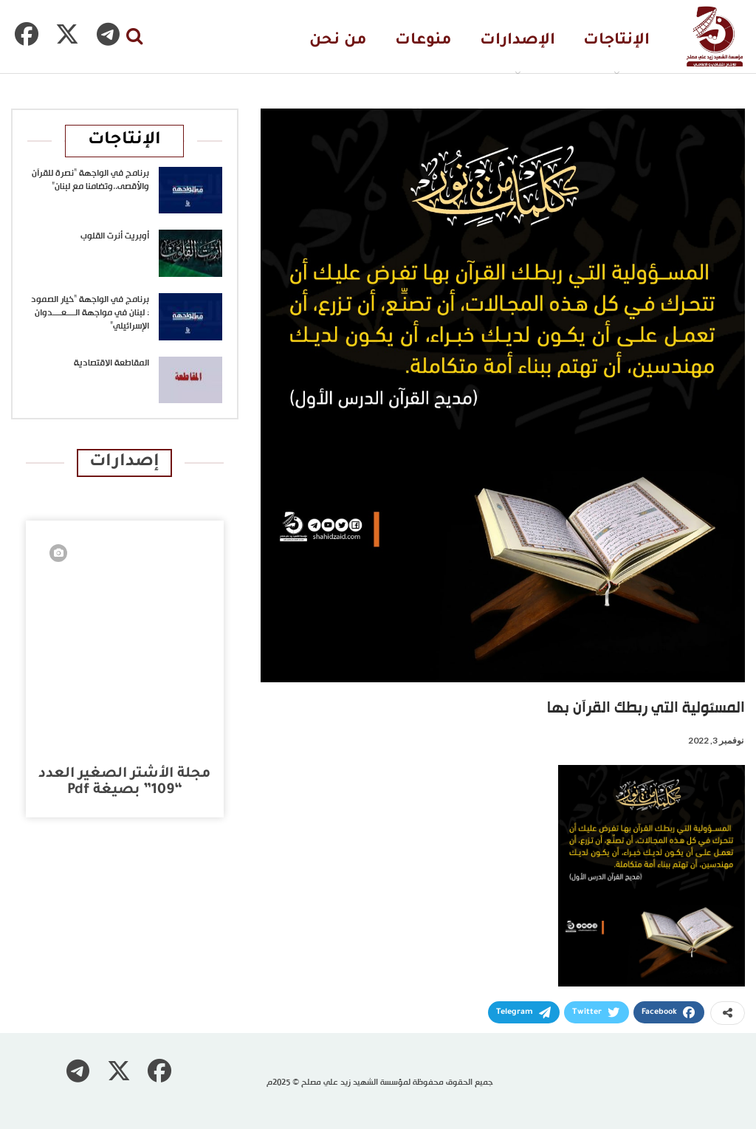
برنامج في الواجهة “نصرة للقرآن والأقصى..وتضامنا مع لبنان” (90, 180)
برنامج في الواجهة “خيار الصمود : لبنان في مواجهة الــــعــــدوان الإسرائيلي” (90, 313)
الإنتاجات (616, 40)
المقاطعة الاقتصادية (111, 363)
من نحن (338, 40)
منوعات (423, 40)
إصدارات (124, 462)
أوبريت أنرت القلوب (114, 236)
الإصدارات (517, 40)
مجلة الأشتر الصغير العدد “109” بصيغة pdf (124, 782)
